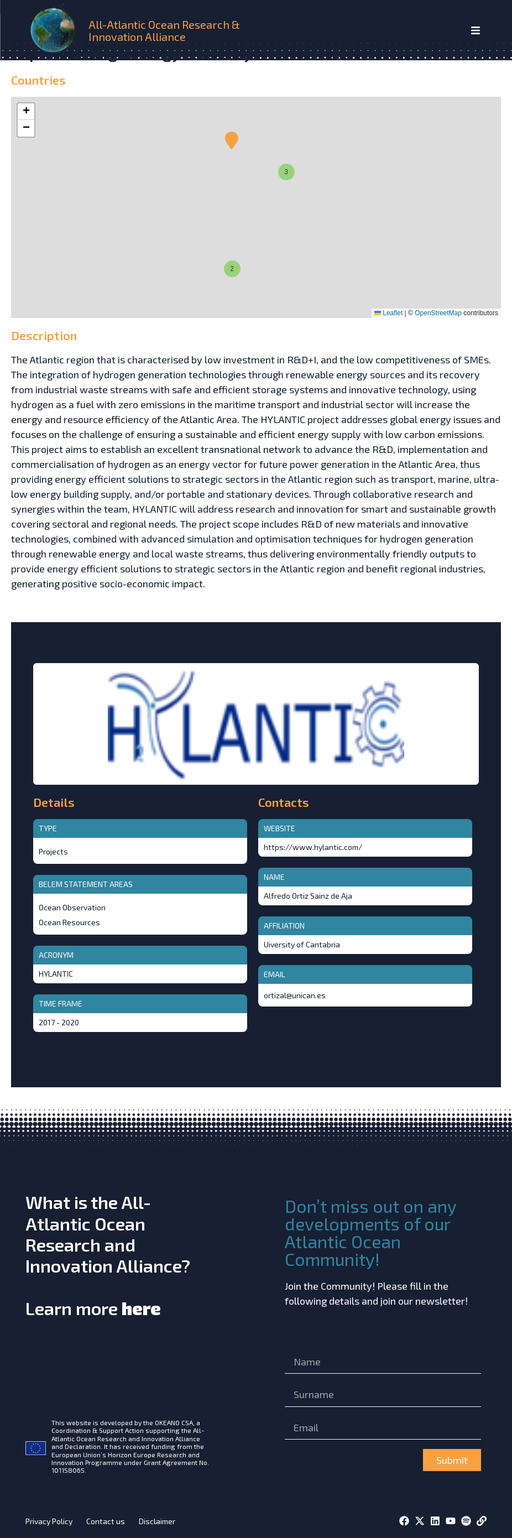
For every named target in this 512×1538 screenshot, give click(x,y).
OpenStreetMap (438, 313)
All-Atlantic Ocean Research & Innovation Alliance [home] (164, 30)
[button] (231, 267)
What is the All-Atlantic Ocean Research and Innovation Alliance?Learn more (107, 1254)
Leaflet (388, 313)
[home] (54, 30)
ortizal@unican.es (295, 995)
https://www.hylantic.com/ (313, 847)
